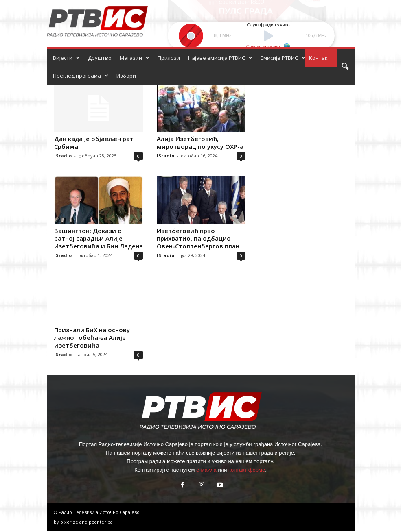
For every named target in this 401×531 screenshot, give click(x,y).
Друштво (100, 57)
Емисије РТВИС (283, 58)
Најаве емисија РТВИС (220, 58)
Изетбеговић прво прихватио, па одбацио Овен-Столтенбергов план (198, 238)
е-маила (206, 470)
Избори (126, 75)
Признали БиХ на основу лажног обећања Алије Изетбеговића (92, 337)
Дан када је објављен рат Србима (94, 142)
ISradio (63, 155)
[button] (345, 67)
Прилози (169, 57)
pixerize (69, 522)
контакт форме (246, 470)
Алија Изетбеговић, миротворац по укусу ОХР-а (200, 142)
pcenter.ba (101, 522)
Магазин (134, 58)
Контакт (320, 57)
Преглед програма (80, 76)
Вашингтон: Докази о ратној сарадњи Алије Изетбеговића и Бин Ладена (98, 238)
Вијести (66, 58)
